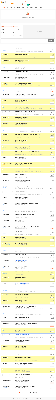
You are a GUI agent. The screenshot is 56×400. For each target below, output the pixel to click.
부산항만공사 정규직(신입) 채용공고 (20, 48)
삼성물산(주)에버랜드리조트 (7, 163)
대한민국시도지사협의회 (6, 271)
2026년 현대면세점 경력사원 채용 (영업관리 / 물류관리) (23, 374)
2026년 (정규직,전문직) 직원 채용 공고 (20, 191)
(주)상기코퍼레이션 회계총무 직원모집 (20, 266)
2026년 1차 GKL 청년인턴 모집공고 (20, 277)
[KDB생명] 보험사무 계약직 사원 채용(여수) (21, 351)
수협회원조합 (5, 123)
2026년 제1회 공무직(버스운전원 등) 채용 (21, 71)
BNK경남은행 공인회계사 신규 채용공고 (20, 346)
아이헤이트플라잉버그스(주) (7, 380)
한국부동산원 (5, 106)
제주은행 (4, 83)
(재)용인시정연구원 (6, 214)
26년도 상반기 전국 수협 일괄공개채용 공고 (21, 123)
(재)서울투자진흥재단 (6, 77)
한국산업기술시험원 (6, 306)
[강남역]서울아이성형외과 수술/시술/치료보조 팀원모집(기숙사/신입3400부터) (26, 323)
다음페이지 (35, 392)
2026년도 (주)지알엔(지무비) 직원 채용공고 (21, 197)
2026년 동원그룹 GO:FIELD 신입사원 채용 (21, 300)
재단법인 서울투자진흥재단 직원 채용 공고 (21, 77)
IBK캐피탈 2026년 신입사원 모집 (19, 157)
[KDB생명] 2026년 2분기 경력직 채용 (20, 369)
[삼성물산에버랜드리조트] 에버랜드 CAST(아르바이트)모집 (23, 163)
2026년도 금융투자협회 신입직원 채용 (20, 140)
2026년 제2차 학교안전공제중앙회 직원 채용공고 (22, 146)
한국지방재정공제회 (6, 60)
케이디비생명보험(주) (6, 369)
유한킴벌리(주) (5, 169)
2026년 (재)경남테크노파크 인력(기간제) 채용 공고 (22, 334)
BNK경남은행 (5, 294)
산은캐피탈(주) (5, 100)
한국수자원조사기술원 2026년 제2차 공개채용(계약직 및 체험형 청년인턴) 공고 (26, 94)
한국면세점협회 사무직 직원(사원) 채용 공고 (21, 260)
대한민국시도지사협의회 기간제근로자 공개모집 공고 (22, 271)
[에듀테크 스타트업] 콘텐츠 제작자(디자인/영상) (22, 380)
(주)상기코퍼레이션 (6, 266)
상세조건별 (18, 7)
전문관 (31, 7)
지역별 (4, 7)
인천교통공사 (5, 71)
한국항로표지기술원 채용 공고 (19, 311)
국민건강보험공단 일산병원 (7, 66)
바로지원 (52, 91)
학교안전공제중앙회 (6, 146)
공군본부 (4, 317)
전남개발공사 (5, 54)
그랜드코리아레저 (5, 277)
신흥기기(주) (5, 88)
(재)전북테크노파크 (6, 289)
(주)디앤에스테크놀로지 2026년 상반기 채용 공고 (22, 340)
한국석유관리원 (5, 209)
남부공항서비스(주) (6, 111)
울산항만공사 (5, 363)
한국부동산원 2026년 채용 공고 (19, 106)
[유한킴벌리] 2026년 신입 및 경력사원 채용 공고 (22, 169)
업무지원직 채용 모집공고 (18, 66)
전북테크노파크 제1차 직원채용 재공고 (20, 289)
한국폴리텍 (4, 283)
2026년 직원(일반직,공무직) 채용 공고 (20, 254)
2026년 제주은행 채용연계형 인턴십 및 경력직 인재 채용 (23, 83)
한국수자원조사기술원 (6, 94)
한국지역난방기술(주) (6, 186)
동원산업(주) (5, 300)
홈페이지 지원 (52, 51)
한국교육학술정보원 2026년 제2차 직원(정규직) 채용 (22, 180)
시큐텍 (4, 237)
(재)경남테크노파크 (6, 334)
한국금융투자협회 (5, 140)
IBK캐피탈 (4, 157)
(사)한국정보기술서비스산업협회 (7, 151)
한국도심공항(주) (5, 117)
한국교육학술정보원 (6, 180)
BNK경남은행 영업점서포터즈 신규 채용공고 (21, 294)
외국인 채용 (36, 7)
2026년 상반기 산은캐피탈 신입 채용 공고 (21, 100)
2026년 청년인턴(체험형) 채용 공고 (20, 174)
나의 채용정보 (40, 7)
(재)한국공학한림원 (6, 220)
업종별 (14, 7)
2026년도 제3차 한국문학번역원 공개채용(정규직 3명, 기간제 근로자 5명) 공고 (26, 203)
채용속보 (23, 7)
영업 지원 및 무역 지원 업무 (18, 88)
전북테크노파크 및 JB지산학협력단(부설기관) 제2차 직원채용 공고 (24, 386)
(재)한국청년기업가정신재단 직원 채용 (20, 249)
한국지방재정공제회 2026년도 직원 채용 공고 (21, 60)
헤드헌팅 (27, 7)
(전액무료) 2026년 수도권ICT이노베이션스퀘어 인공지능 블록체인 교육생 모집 (26, 151)
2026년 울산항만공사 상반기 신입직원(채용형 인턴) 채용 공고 (24, 363)
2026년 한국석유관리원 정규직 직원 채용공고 (21, 209)
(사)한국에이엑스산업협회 (6, 226)
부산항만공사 (5, 48)
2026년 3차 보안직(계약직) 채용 (19, 237)
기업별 (11, 7)
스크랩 (2, 46)
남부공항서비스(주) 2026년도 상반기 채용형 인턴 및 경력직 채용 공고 (25, 111)
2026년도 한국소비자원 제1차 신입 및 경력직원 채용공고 (23, 128)
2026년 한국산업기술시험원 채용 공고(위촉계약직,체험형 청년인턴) (25, 306)
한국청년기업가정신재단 (6, 249)
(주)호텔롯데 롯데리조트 (6, 329)
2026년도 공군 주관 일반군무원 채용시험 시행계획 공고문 (23, 317)
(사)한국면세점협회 (6, 260)
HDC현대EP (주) (5, 243)
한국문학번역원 (5, 203)
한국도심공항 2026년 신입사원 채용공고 (21, 117)
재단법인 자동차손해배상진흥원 (7, 191)
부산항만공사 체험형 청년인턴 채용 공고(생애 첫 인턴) (22, 357)
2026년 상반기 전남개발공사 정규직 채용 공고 (21, 54)
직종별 (7, 7)
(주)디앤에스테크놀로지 (6, 340)
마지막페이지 (36, 392)
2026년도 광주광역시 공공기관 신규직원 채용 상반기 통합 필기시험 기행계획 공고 (26, 134)
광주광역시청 (5, 134)
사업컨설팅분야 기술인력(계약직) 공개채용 (21, 186)
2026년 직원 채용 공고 (18, 220)
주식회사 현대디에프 (6, 374)
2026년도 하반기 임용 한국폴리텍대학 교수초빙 (22, 283)
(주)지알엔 (4, 197)
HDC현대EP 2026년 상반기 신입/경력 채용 (21, 243)
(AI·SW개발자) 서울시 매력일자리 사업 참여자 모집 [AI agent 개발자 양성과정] (26, 226)
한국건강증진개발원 (6, 174)
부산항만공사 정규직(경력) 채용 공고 (20, 231)
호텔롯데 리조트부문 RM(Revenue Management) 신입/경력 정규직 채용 (26, 329)
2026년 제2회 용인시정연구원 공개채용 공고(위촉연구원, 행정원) (24, 214)
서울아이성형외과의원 (6, 323)
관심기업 (6, 46)
